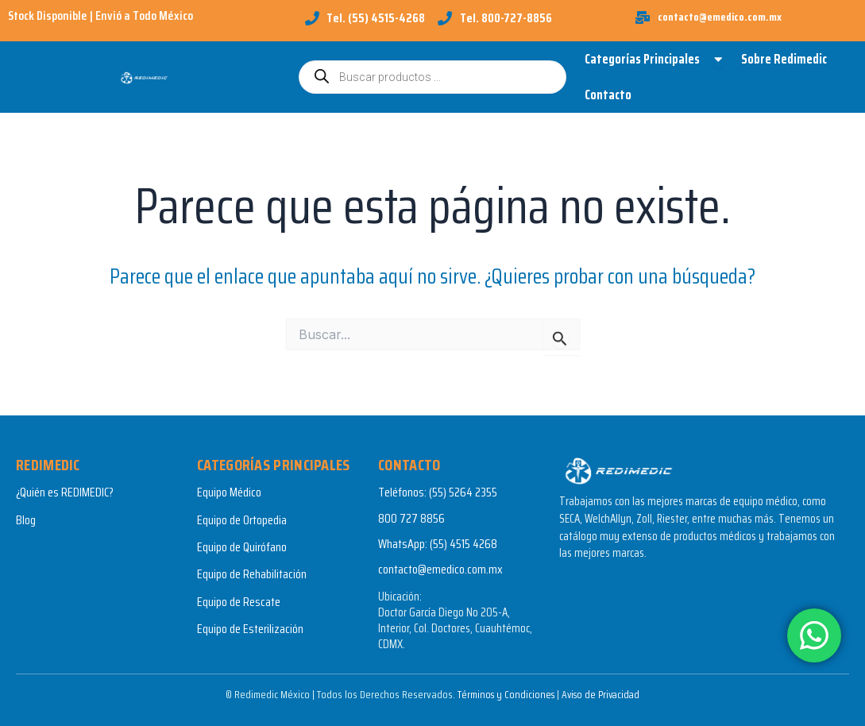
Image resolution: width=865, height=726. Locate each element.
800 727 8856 (411, 518)
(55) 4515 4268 (463, 544)
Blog (26, 520)
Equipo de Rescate (238, 602)
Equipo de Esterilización (250, 629)
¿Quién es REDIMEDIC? (65, 493)
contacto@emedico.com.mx (440, 570)
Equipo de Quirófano (242, 547)
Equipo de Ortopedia (242, 520)
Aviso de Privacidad (602, 694)
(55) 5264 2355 (463, 493)
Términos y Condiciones (504, 694)
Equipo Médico (229, 493)
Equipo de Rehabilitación (252, 575)
